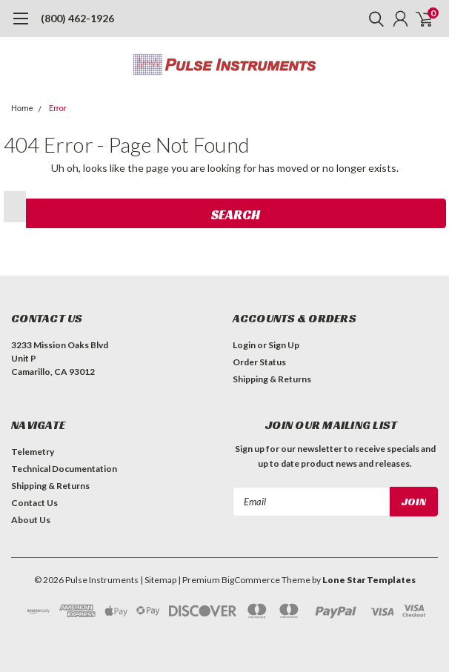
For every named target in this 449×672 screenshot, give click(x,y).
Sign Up (283, 344)
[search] (373, 18)
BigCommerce (251, 579)
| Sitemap (158, 579)
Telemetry (32, 451)
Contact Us (34, 502)
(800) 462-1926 (77, 18)
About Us (30, 519)
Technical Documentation (64, 468)
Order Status (259, 361)
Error (58, 108)
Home (22, 108)
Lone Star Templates (369, 579)
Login (244, 344)
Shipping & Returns (272, 379)
